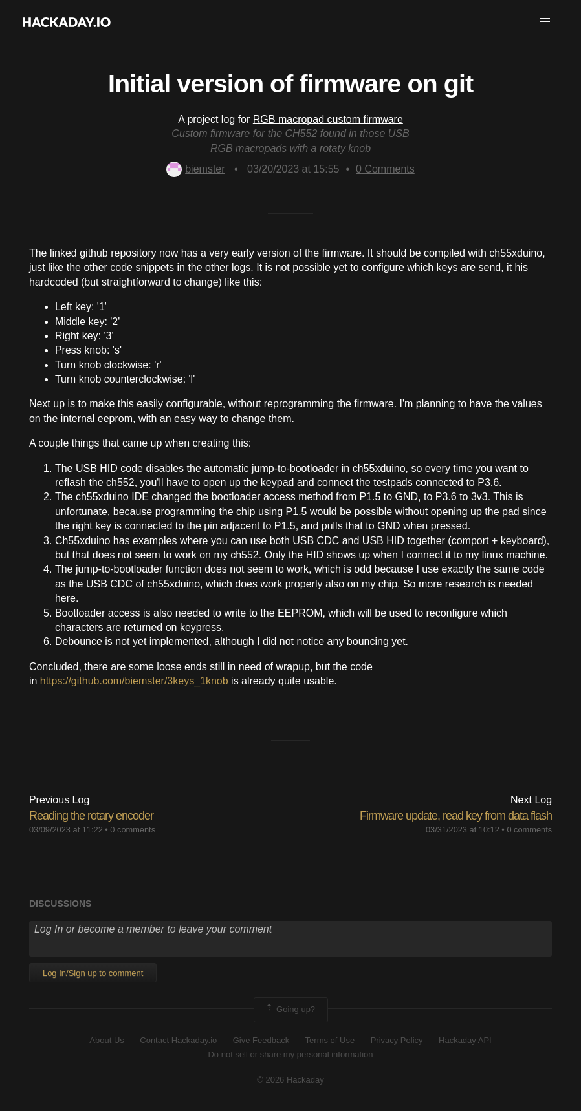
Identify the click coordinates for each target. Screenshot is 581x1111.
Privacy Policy (397, 1040)
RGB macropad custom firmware (328, 119)
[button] (545, 22)
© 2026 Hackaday (290, 1080)
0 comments (132, 829)
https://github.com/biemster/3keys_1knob (134, 680)
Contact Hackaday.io (178, 1040)
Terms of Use (330, 1040)
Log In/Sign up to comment (93, 973)
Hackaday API (465, 1040)
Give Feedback (261, 1040)
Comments (385, 169)
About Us (106, 1040)
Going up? (290, 1009)
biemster (195, 169)
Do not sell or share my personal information (290, 1054)
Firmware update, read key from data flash (456, 815)
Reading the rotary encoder (91, 815)
